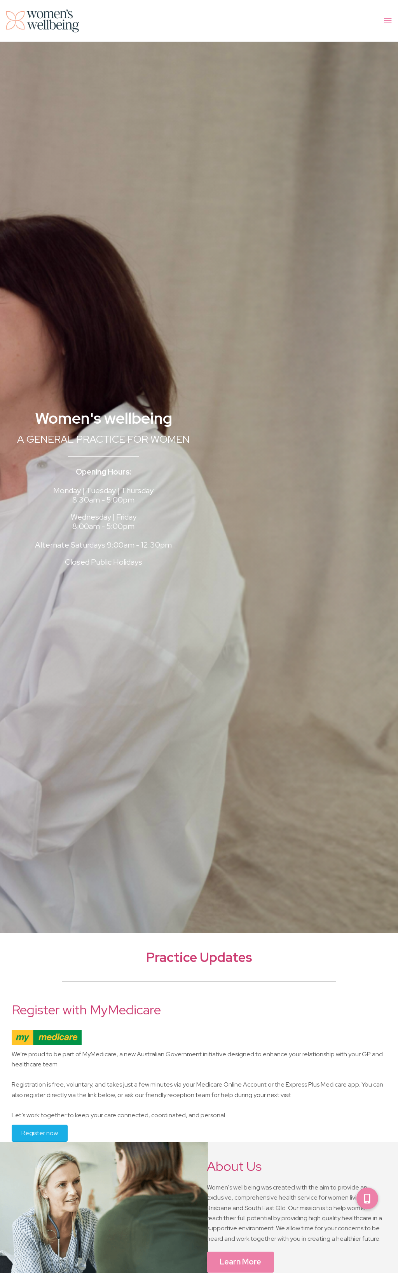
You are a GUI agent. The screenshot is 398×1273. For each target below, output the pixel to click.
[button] (367, 1198)
